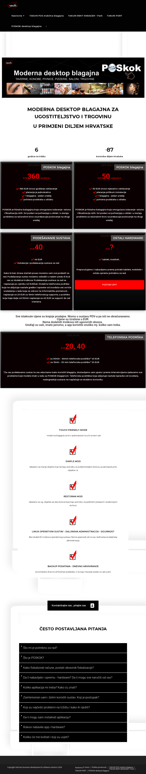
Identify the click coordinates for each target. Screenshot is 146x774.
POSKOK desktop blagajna (98, 770)
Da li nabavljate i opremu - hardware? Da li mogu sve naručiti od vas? (67, 677)
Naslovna (79, 767)
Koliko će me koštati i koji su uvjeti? (46, 737)
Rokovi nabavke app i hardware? (44, 727)
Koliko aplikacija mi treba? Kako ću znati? (50, 687)
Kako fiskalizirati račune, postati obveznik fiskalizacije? (58, 667)
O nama (86, 767)
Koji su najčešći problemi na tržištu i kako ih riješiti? (56, 707)
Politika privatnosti (99, 767)
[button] (73, 648)
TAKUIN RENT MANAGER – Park (121, 769)
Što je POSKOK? (33, 657)
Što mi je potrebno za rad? (40, 648)
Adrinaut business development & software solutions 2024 (39, 767)
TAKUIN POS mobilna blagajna (121, 767)
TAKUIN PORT (80, 770)
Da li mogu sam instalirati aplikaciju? (47, 717)
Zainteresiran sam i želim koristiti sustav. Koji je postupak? (61, 697)
